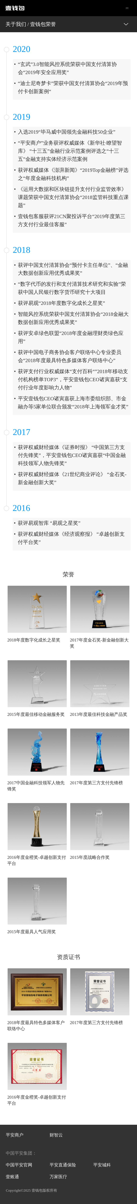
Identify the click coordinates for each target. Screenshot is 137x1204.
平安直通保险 (63, 1164)
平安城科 (102, 1164)
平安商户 (14, 1135)
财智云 (56, 1135)
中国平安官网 (19, 1164)
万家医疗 (58, 1176)
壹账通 (12, 1176)
